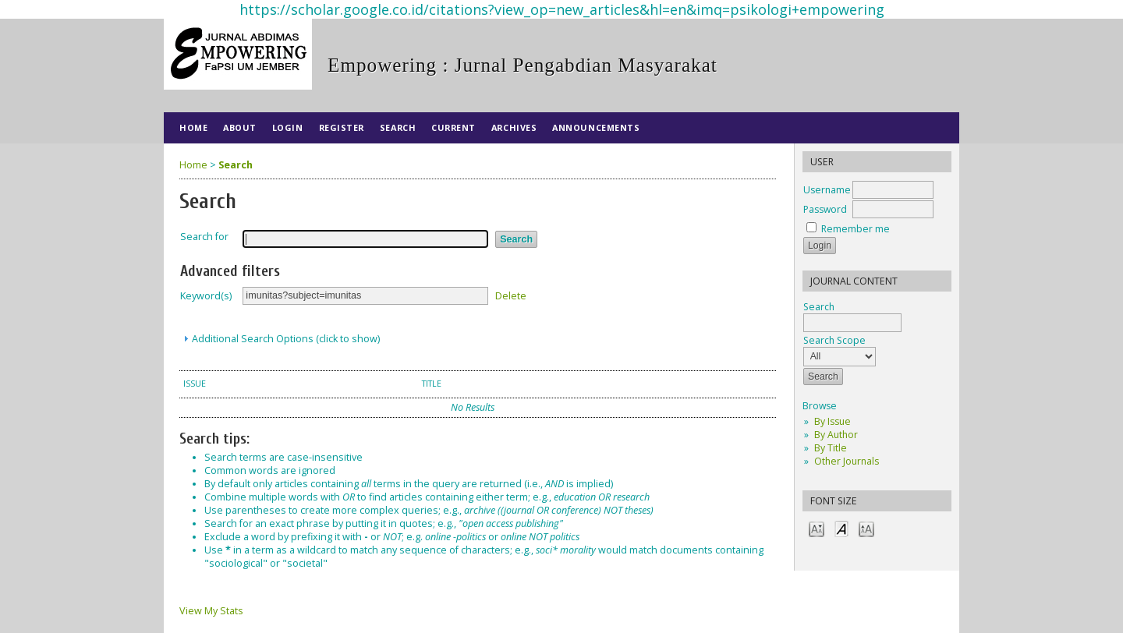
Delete (510, 295)
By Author (836, 434)
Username (827, 189)
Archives (514, 127)
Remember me (855, 228)
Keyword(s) (206, 295)
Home (193, 127)
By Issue (832, 421)
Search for (204, 236)
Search (398, 127)
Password (825, 209)
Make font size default (841, 528)
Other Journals (846, 461)
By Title (830, 447)
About (240, 127)
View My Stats (211, 610)
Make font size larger (866, 528)
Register (341, 127)
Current (453, 127)
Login (287, 127)
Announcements (595, 127)
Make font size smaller (816, 528)
